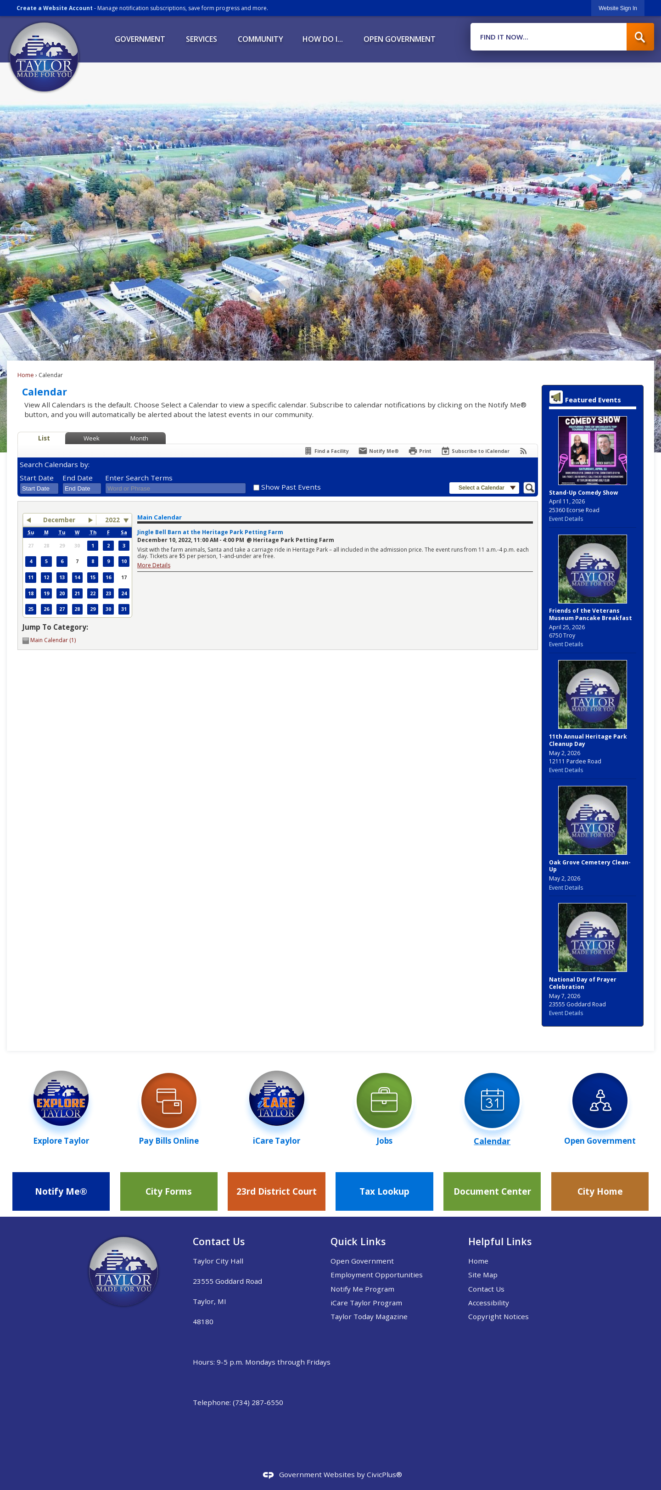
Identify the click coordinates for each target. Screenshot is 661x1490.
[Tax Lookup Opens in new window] (384, 1191)
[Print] (419, 451)
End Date (77, 477)
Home (25, 375)
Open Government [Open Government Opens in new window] (362, 1260)
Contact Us (486, 1288)
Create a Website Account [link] (55, 8)
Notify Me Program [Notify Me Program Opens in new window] (362, 1288)
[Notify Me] (378, 451)
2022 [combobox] (112, 520)
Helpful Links (500, 1241)
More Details (153, 565)
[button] (640, 37)
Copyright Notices (498, 1316)
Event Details (566, 519)
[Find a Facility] (326, 451)
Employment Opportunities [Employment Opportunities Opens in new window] (376, 1274)
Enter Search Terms (139, 477)
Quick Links (358, 1241)
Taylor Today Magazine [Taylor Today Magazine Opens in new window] (369, 1316)
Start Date (37, 477)
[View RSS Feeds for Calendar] (523, 451)
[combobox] (39, 489)
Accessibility (488, 1302)
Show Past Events (291, 486)
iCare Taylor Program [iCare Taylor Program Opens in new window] (366, 1302)
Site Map (483, 1274)
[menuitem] (140, 36)
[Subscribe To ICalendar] (475, 451)
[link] (617, 8)
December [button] (59, 520)
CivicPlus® (384, 1474)
